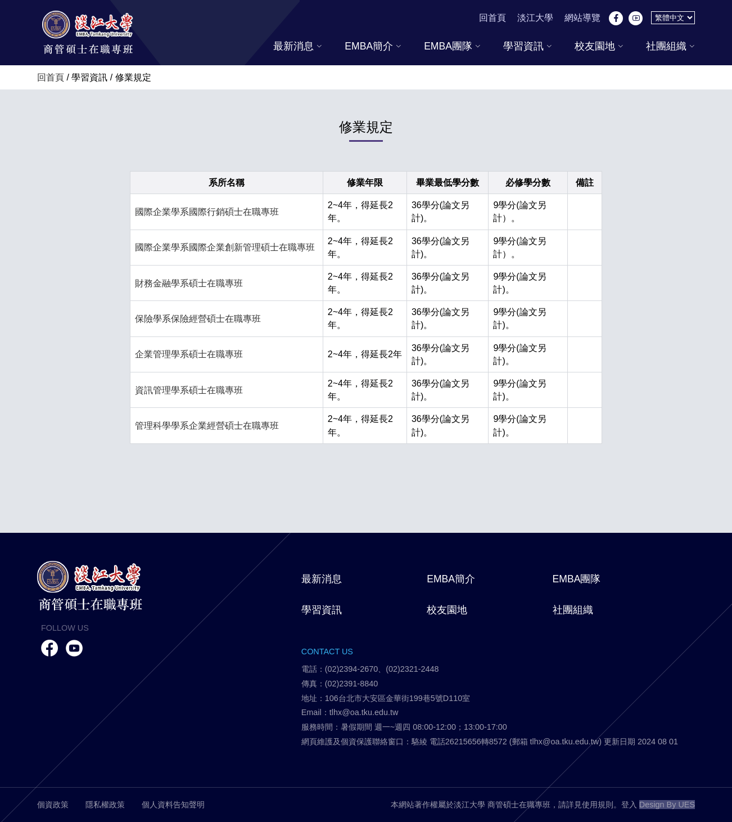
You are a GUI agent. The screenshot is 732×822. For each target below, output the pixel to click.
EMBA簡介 (373, 46)
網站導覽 (582, 18)
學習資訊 (527, 46)
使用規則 (597, 804)
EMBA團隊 (452, 46)
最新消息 (297, 46)
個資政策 (53, 804)
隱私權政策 (105, 804)
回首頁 (492, 18)
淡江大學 (535, 18)
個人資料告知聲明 (173, 804)
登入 (629, 804)
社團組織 (670, 46)
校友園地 (599, 46)
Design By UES (667, 804)
